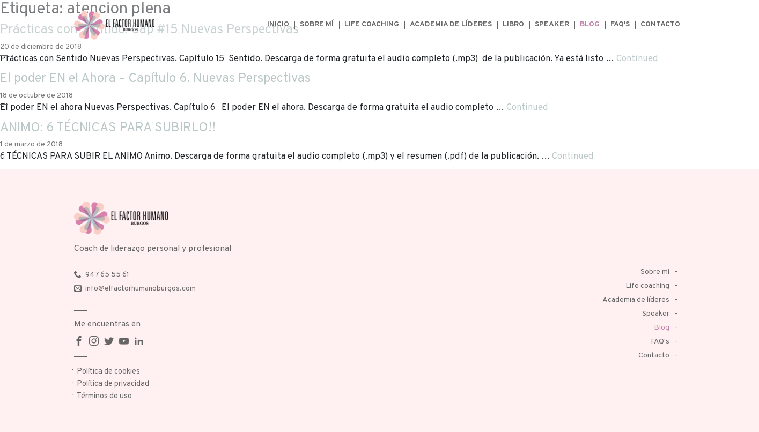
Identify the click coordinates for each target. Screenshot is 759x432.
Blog (590, 24)
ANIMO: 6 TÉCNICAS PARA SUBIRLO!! (108, 128)
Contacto (660, 24)
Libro (513, 24)
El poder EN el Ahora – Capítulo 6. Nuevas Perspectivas (155, 79)
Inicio (278, 24)
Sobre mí (317, 24)
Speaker (552, 24)
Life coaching (371, 24)
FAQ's (620, 24)
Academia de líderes (451, 24)
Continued (637, 58)
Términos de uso (104, 396)
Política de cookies (108, 372)
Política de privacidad (113, 384)
